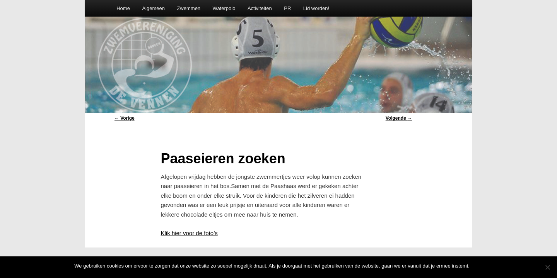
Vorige (124, 118)
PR (287, 8)
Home (123, 8)
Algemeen (153, 8)
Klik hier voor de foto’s (189, 233)
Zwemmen (188, 8)
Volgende (399, 118)
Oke (478, 266)
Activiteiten (260, 8)
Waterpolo (224, 8)
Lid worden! (316, 8)
